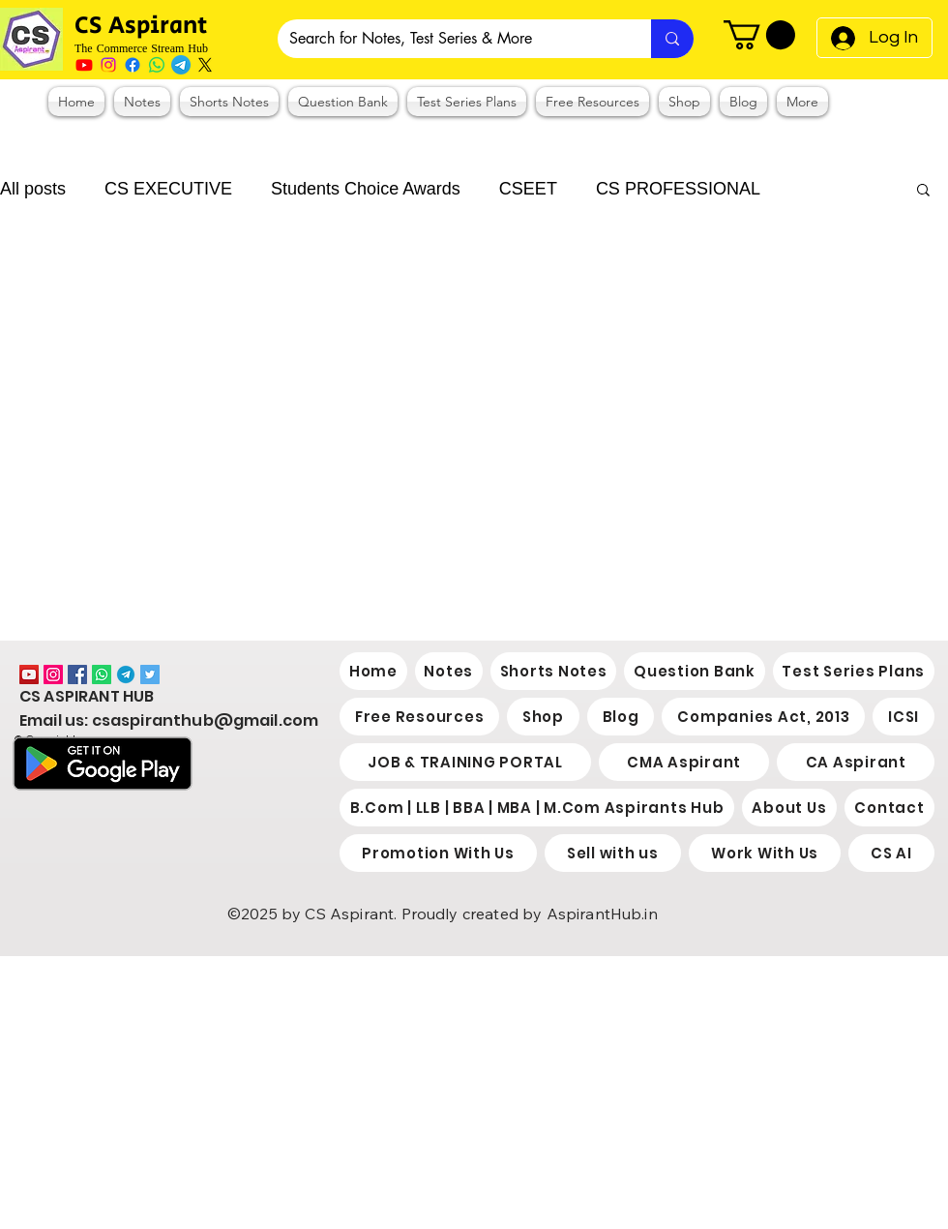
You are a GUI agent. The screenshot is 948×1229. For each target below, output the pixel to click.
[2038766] (125, 674)
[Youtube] (84, 65)
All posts (33, 188)
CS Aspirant (143, 26)
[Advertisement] (396, 1091)
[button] (759, 34)
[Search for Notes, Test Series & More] (449, 38)
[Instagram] (108, 65)
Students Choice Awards (365, 188)
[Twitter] (150, 674)
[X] (205, 65)
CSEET (528, 188)
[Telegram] (181, 65)
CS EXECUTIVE (168, 188)
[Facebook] (132, 65)
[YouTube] (29, 674)
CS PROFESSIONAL (678, 188)
